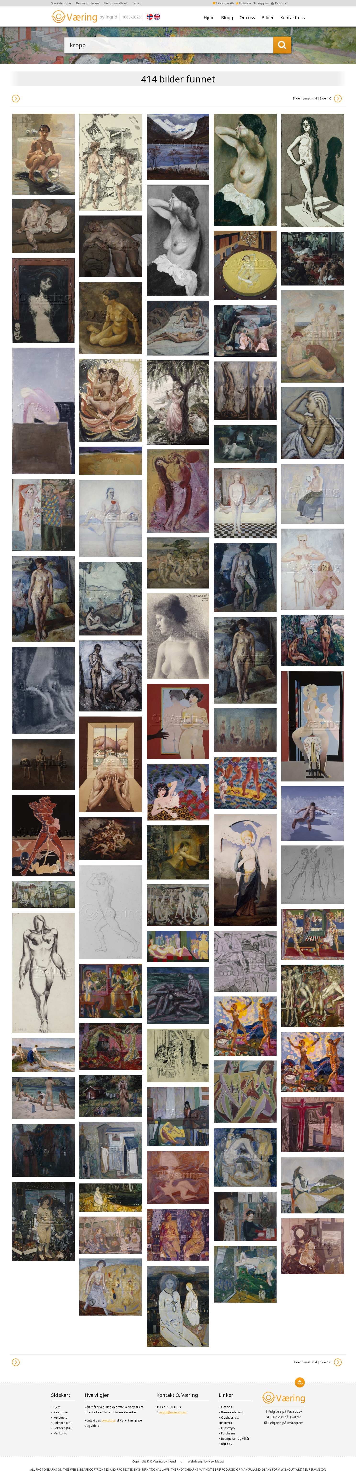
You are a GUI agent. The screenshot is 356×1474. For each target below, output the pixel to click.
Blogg (227, 17)
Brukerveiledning (232, 1412)
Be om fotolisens (88, 3)
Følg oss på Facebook (283, 1411)
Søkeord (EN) (62, 1423)
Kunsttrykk (228, 1428)
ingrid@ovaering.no (173, 1412)
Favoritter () (223, 3)
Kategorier (61, 1412)
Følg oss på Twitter (284, 1417)
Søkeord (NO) (63, 1428)
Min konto (60, 1433)
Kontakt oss (292, 17)
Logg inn (261, 3)
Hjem (209, 17)
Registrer (279, 3)
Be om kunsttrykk (116, 3)
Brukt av (226, 1444)
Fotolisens (228, 1433)
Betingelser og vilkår (235, 1439)
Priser (137, 3)
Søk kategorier (61, 3)
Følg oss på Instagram (283, 1423)
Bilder (267, 17)
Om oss (247, 17)
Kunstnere (60, 1418)
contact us (109, 1420)
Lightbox (243, 3)
